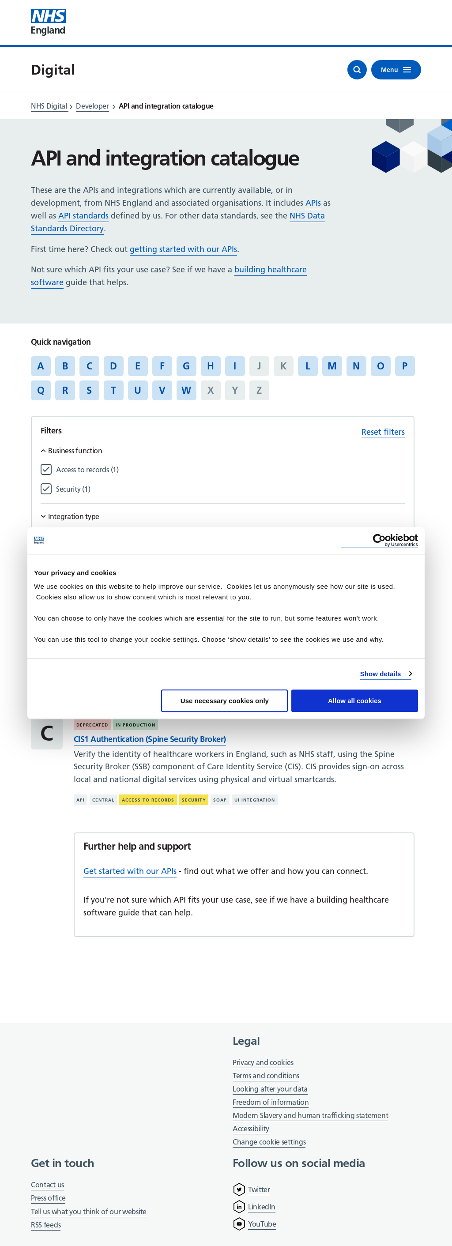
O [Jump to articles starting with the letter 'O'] (380, 366)
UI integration (254, 800)
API (80, 800)
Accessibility (251, 1128)
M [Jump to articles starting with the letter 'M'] (332, 366)
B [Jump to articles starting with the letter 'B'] (65, 366)
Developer (92, 106)
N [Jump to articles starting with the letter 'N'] (356, 366)
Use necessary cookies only (225, 700)
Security (194, 800)
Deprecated (92, 725)
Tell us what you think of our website (89, 1211)
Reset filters (383, 432)
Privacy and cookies (263, 1062)
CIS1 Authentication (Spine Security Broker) (150, 739)
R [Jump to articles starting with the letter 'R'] (65, 390)
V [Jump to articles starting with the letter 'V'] (162, 390)
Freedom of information (271, 1102)
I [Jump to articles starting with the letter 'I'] (235, 366)
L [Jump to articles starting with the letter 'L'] (307, 366)
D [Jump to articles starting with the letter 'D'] (113, 366)
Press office (48, 1198)
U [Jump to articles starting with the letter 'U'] (137, 390)
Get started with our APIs (130, 871)
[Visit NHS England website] (48, 22)
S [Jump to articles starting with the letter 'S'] (89, 390)
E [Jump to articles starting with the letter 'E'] (137, 366)
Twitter (259, 1189)
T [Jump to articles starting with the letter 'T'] (113, 390)
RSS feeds (45, 1224)
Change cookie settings (269, 1142)
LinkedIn (261, 1206)
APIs (313, 203)
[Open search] (357, 69)
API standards (83, 216)
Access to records (148, 800)
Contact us (47, 1184)
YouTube (262, 1224)
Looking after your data (270, 1088)
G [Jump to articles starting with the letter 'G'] (186, 366)
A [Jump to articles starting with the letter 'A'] (40, 366)
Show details (380, 674)
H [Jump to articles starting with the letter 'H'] (210, 366)
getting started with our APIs (183, 249)
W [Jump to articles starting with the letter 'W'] (186, 390)
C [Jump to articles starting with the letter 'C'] (89, 366)
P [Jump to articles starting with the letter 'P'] (404, 366)
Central (103, 800)
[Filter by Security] (230, 489)
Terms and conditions (266, 1075)
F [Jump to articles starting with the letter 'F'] (162, 366)
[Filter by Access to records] (230, 470)
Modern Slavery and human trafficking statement (310, 1116)
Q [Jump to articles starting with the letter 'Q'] (41, 390)
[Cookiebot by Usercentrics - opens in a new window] (379, 540)
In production (135, 725)
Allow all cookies (354, 700)
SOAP (220, 800)
